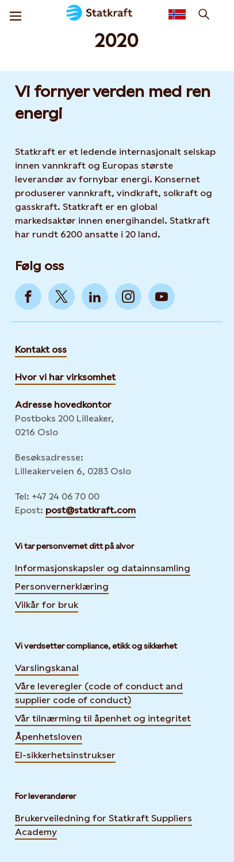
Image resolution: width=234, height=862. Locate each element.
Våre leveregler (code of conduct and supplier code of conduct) (99, 693)
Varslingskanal (47, 667)
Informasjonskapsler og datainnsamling (102, 567)
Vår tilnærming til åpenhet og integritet (103, 718)
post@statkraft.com (90, 510)
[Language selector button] (177, 14)
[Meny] (15, 14)
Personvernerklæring (62, 586)
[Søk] (204, 14)
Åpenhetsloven (48, 736)
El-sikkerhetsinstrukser (65, 755)
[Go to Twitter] (61, 296)
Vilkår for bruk (46, 604)
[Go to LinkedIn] (95, 296)
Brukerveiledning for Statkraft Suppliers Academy (103, 825)
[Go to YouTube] (161, 296)
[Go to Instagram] (128, 296)
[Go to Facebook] (28, 296)
